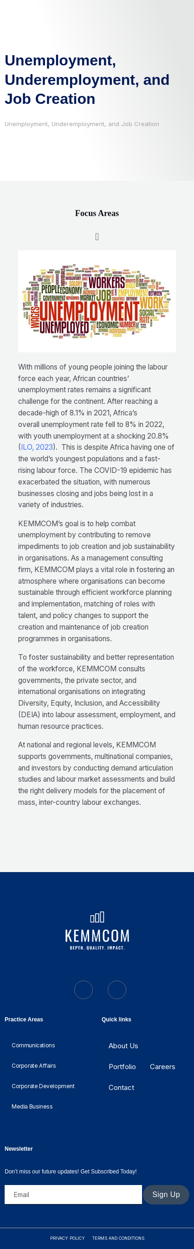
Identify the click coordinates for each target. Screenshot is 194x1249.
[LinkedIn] (117, 990)
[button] (96, 236)
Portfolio (122, 1066)
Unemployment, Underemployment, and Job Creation (87, 79)
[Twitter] (83, 990)
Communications (33, 1045)
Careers (162, 1066)
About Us (123, 1045)
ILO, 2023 (37, 447)
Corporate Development (43, 1086)
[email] (73, 1194)
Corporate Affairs (34, 1065)
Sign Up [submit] (166, 1194)
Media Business (32, 1106)
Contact (121, 1087)
